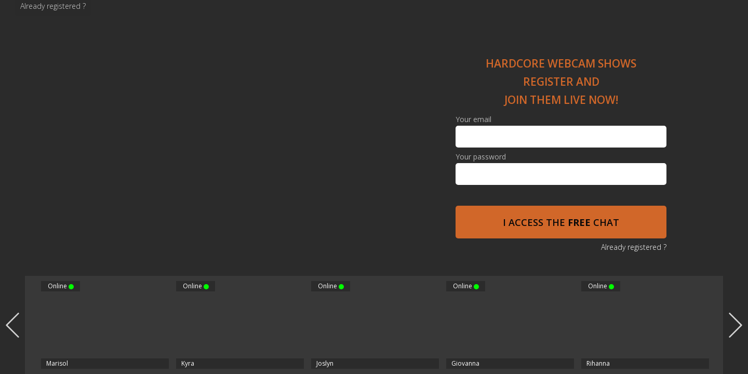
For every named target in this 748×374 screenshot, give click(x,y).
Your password (481, 157)
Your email (473, 119)
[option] (375, 325)
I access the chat (561, 222)
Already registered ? (53, 6)
